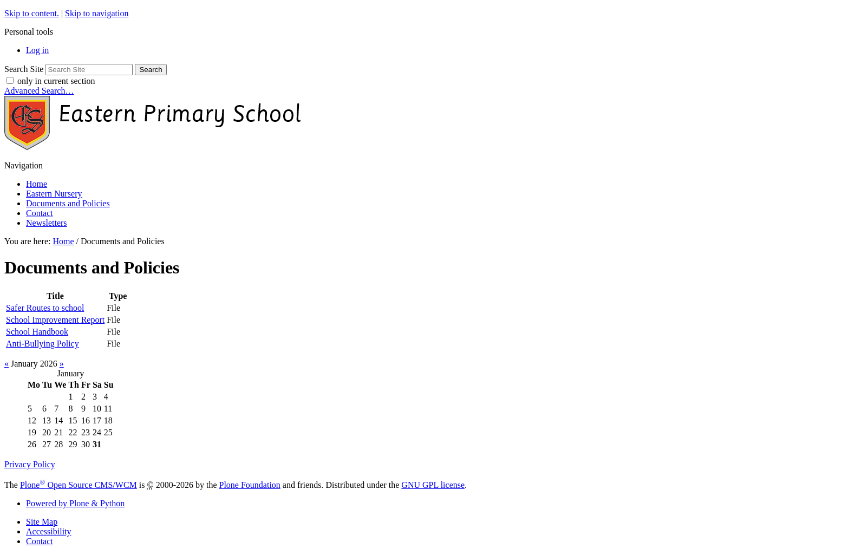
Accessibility (48, 531)
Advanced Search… (39, 90)
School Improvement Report (55, 319)
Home (36, 183)
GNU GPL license (433, 484)
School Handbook (37, 331)
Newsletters (46, 222)
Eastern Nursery (54, 193)
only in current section (56, 81)
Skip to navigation (96, 13)
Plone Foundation (249, 484)
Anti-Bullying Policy (42, 343)
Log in (37, 50)
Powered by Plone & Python (75, 503)
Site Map (41, 521)
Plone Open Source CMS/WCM (78, 484)
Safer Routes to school (45, 307)
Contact (39, 213)
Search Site (23, 69)
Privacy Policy (29, 464)
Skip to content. (31, 13)
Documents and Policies (68, 203)
